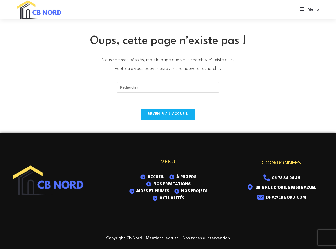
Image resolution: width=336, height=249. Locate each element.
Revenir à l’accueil (168, 114)
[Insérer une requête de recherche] (168, 87)
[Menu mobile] (309, 9)
